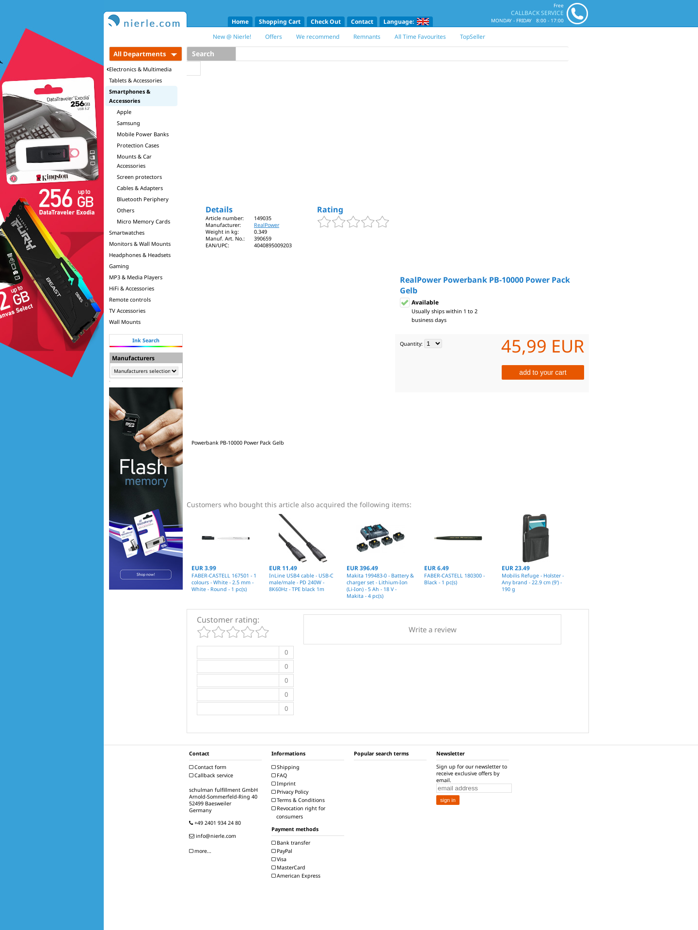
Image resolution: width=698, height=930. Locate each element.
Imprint (285, 783)
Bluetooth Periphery (143, 199)
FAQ (280, 775)
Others (125, 210)
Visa (280, 859)
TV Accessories (127, 310)
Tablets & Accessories (135, 80)
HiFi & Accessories (131, 288)
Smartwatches (126, 232)
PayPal (283, 851)
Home (240, 21)
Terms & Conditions (299, 800)
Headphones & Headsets (140, 254)
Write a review (433, 629)
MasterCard (289, 867)
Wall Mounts (125, 321)
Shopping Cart (280, 21)
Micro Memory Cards (143, 221)
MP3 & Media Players (135, 277)
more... (201, 851)
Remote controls (130, 299)
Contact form (208, 767)
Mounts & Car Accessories (134, 161)
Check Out (326, 21)
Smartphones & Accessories (129, 96)
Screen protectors (139, 176)
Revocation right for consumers (299, 812)
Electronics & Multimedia (139, 69)
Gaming (119, 266)
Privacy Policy (291, 791)
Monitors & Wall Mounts (140, 243)
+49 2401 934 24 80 (216, 822)
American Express (297, 875)
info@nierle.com (213, 836)
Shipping (287, 767)
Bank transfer (292, 842)
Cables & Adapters (140, 188)
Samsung (128, 123)
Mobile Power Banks (143, 134)
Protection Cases (138, 145)
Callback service (212, 775)
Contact (362, 21)
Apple (124, 111)
